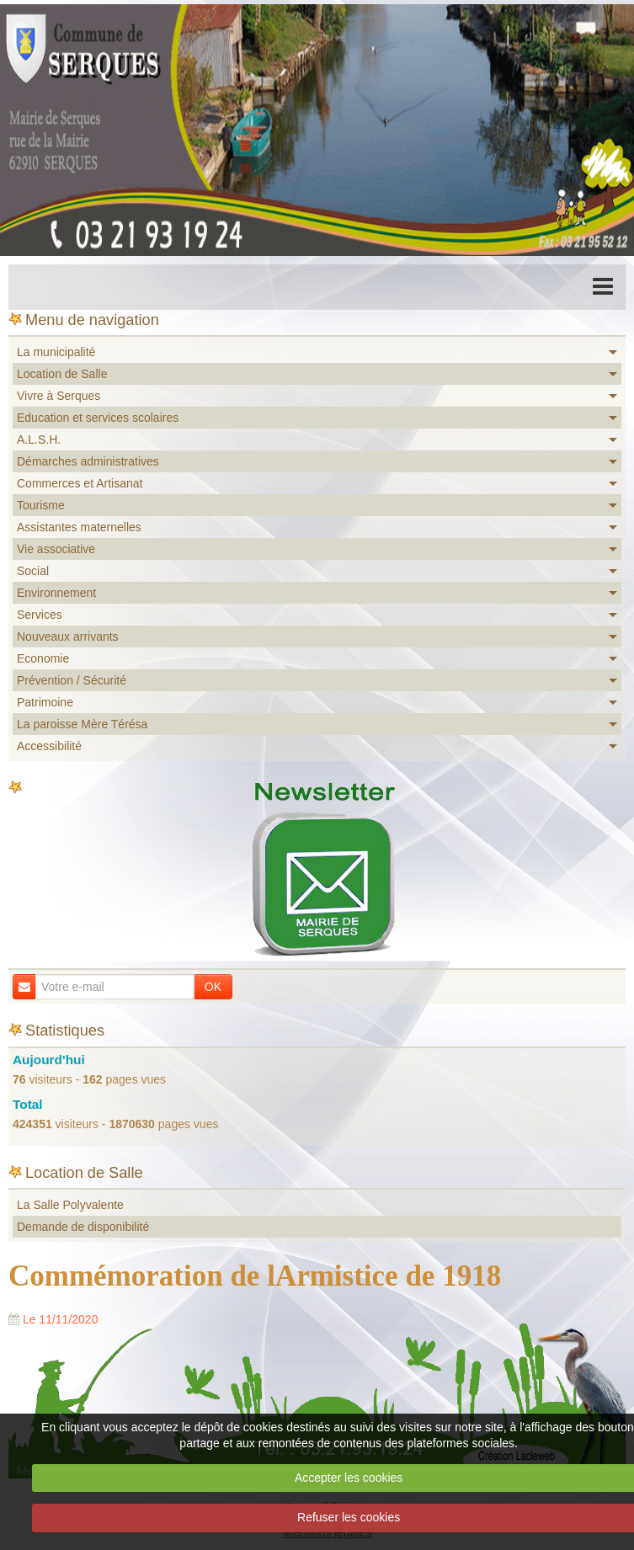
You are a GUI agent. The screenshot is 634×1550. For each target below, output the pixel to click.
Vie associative (56, 549)
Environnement (56, 592)
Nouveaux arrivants (68, 636)
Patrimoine (45, 702)
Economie (43, 658)
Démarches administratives (88, 461)
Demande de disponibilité (83, 1226)
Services (39, 614)
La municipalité (56, 352)
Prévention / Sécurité (71, 680)
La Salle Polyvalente (70, 1205)
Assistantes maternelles (79, 527)
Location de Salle (62, 374)
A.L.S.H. (39, 439)
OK (213, 986)
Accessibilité (49, 746)
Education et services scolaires (97, 417)
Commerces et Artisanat (79, 483)
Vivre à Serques (58, 395)
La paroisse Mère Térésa (82, 724)
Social (33, 571)
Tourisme (41, 505)
